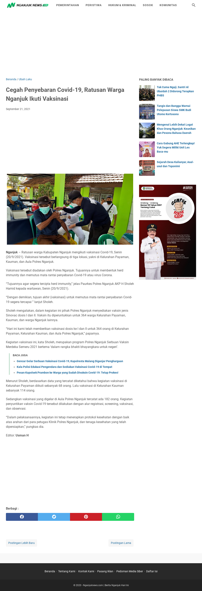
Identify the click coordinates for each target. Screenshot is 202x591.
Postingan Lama (121, 542)
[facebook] (22, 517)
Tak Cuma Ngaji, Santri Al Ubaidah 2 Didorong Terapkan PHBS (175, 91)
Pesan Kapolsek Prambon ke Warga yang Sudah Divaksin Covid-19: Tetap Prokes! (67, 372)
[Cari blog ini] (193, 5)
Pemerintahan (67, 5)
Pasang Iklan (105, 571)
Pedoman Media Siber (129, 571)
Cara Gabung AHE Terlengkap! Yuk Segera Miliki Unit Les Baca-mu (176, 147)
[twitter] (54, 517)
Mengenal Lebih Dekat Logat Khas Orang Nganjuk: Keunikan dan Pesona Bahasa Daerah (176, 128)
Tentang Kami (66, 571)
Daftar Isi (151, 571)
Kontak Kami (86, 571)
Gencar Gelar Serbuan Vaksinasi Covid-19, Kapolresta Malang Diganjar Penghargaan (70, 361)
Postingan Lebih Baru (21, 542)
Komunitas (168, 5)
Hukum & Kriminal (122, 5)
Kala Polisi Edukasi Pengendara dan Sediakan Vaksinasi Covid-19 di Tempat (64, 366)
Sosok (148, 5)
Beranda (50, 571)
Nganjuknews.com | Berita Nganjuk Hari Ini (106, 585)
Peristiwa (93, 5)
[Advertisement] (101, 43)
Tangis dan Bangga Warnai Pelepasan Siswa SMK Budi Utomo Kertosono (174, 110)
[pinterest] (86, 517)
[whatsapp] (118, 517)
